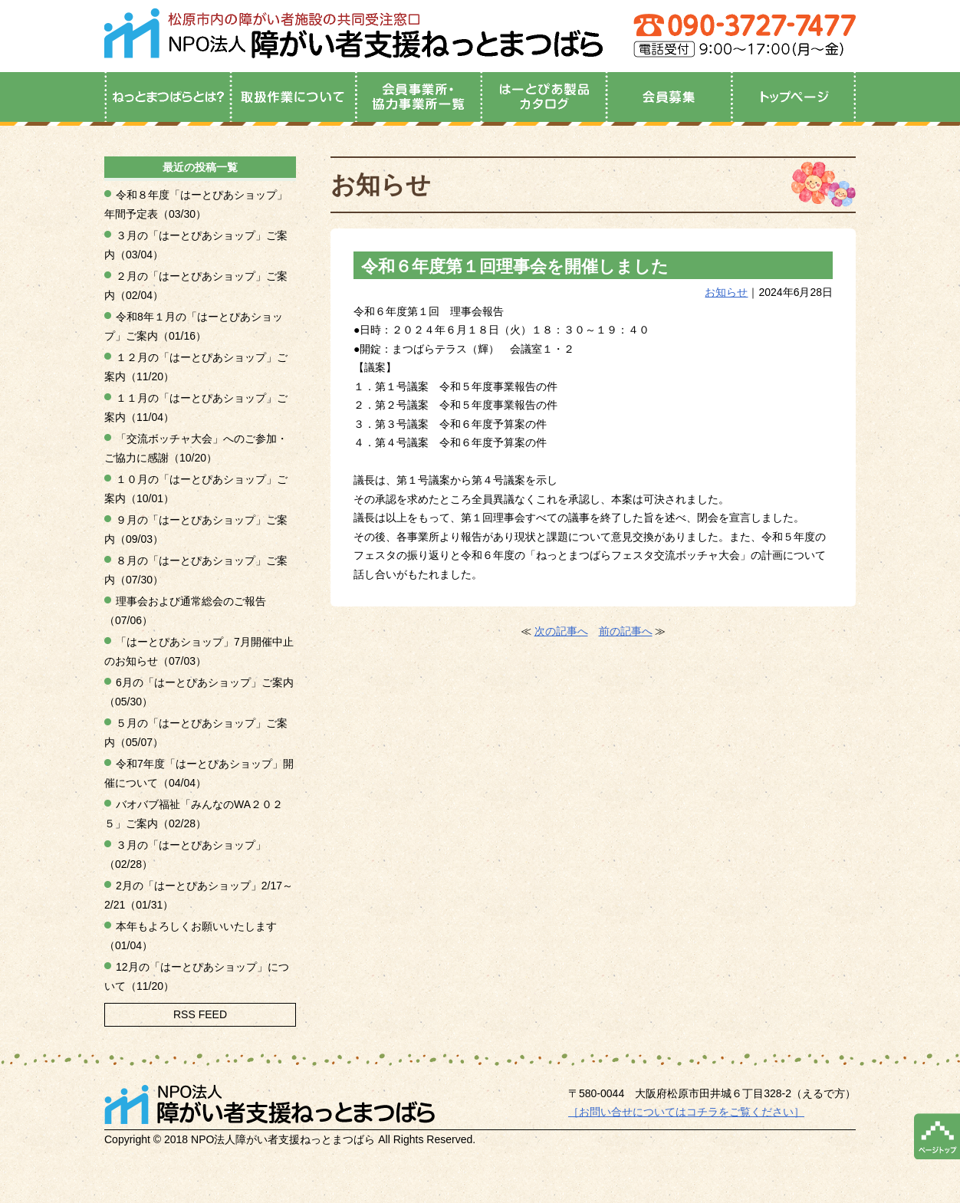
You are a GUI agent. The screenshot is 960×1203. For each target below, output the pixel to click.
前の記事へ (626, 631)
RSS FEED (200, 1014)
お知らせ (726, 292)
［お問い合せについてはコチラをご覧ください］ (686, 1112)
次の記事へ (561, 631)
